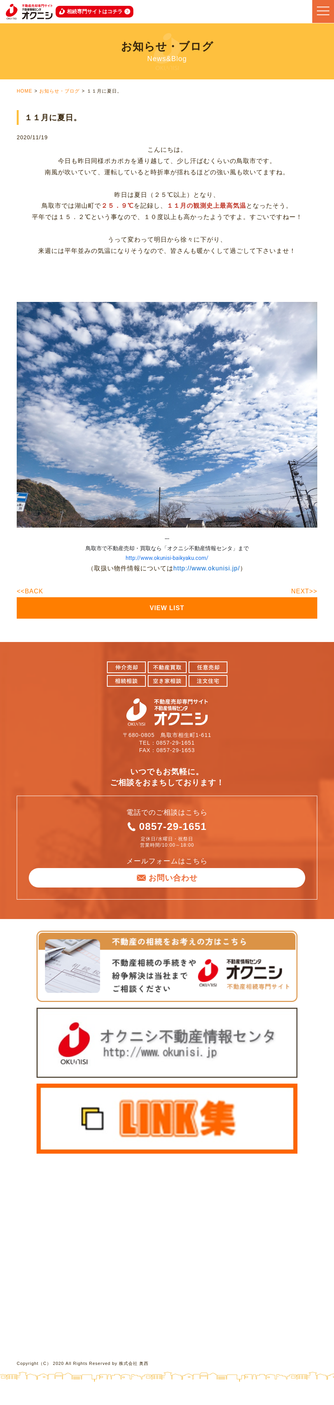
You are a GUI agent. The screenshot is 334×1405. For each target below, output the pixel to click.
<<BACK (30, 591)
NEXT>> (304, 591)
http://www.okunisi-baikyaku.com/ (167, 558)
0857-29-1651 (173, 826)
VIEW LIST (167, 608)
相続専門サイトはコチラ (94, 11)
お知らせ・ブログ (59, 91)
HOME (24, 91)
